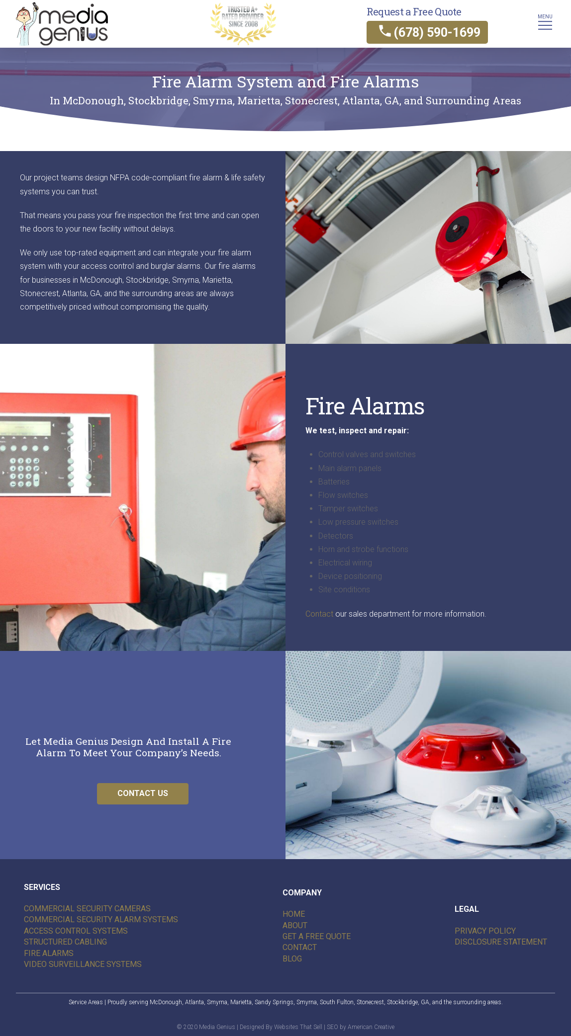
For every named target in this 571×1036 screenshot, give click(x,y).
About (295, 925)
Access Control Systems (76, 931)
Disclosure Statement (501, 942)
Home (294, 914)
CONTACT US (142, 793)
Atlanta (194, 1002)
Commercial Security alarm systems (101, 919)
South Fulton (337, 1002)
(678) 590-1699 (436, 32)
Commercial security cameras (87, 908)
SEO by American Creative (360, 1027)
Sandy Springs (274, 1002)
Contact (319, 614)
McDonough (166, 1002)
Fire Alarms (49, 953)
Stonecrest (370, 1002)
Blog (292, 958)
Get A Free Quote (317, 936)
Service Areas (86, 1002)
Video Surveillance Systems (83, 964)
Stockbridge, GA (408, 1002)
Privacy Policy (485, 931)
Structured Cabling (65, 942)
